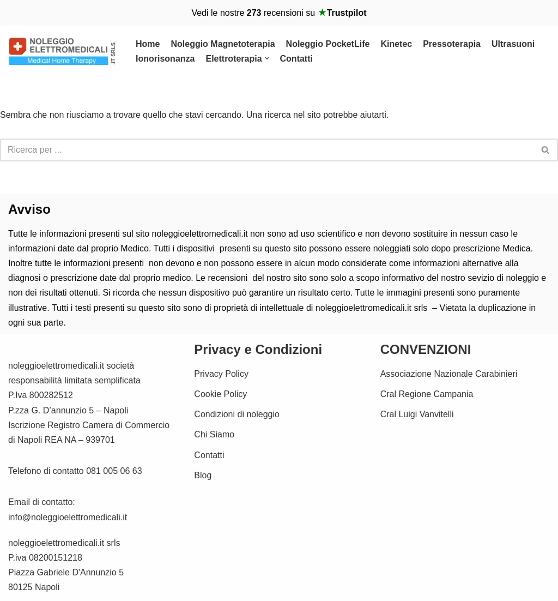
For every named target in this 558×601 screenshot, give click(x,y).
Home (148, 44)
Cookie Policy (220, 394)
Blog (202, 475)
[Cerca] (266, 150)
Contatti (296, 58)
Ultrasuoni (513, 44)
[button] (267, 58)
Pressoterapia (452, 44)
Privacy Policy (221, 373)
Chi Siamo (214, 434)
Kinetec (396, 44)
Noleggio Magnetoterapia (223, 44)
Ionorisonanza (165, 58)
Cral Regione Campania (427, 394)
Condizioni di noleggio (237, 414)
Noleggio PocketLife (328, 44)
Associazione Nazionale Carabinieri (449, 373)
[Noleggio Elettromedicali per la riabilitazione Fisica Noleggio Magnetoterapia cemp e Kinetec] (62, 51)
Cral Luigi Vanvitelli (417, 414)
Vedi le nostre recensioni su (278, 12)
